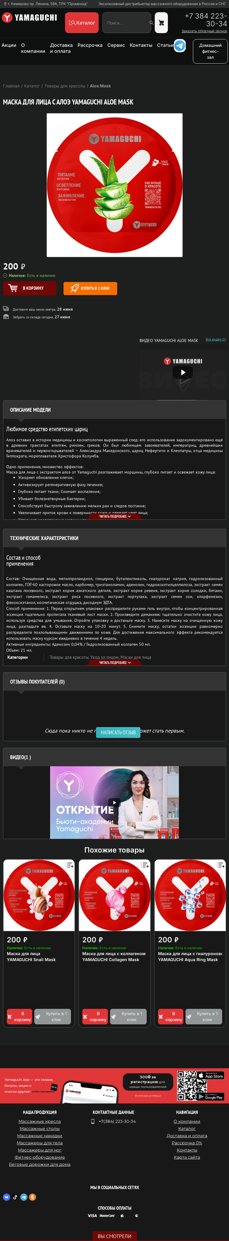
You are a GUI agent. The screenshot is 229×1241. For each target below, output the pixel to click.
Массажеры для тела (40, 1143)
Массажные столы (40, 1128)
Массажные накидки (39, 1135)
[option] (114, 802)
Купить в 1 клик (90, 288)
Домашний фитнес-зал (210, 51)
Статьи (165, 45)
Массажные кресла (39, 1121)
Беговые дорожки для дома (39, 1164)
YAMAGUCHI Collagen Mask (110, 959)
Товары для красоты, (70, 657)
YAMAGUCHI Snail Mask (31, 959)
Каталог (187, 1128)
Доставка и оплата (61, 48)
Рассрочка (90, 45)
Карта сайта (187, 1157)
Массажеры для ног (39, 1150)
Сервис (116, 45)
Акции (8, 45)
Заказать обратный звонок (204, 31)
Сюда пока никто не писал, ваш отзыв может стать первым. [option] (115, 730)
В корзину (19, 1016)
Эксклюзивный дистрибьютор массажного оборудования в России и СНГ (162, 4)
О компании (33, 48)
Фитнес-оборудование (40, 1157)
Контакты (141, 45)
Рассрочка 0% (187, 1143)
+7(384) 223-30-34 (117, 1121)
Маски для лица (135, 657)
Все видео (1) (216, 339)
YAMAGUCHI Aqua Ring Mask (188, 959)
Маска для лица (23, 953)
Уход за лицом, (105, 657)
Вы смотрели (114, 1236)
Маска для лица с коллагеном (114, 953)
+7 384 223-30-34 (206, 20)
